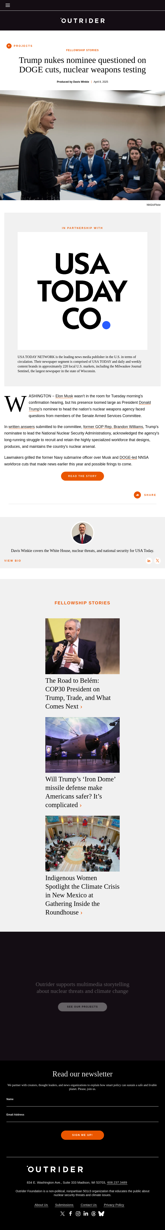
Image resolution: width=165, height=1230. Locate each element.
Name (10, 1099)
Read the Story (82, 476)
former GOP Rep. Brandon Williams (113, 427)
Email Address (15, 1114)
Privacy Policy (114, 1205)
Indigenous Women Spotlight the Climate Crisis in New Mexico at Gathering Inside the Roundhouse (82, 895)
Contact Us (89, 1205)
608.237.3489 (117, 1182)
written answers (22, 427)
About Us (41, 1205)
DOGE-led (128, 457)
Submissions (64, 1205)
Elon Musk (64, 396)
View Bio (12, 560)
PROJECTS (23, 45)
